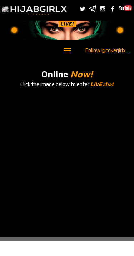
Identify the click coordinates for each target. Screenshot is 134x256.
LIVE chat (102, 84)
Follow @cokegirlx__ (108, 50)
